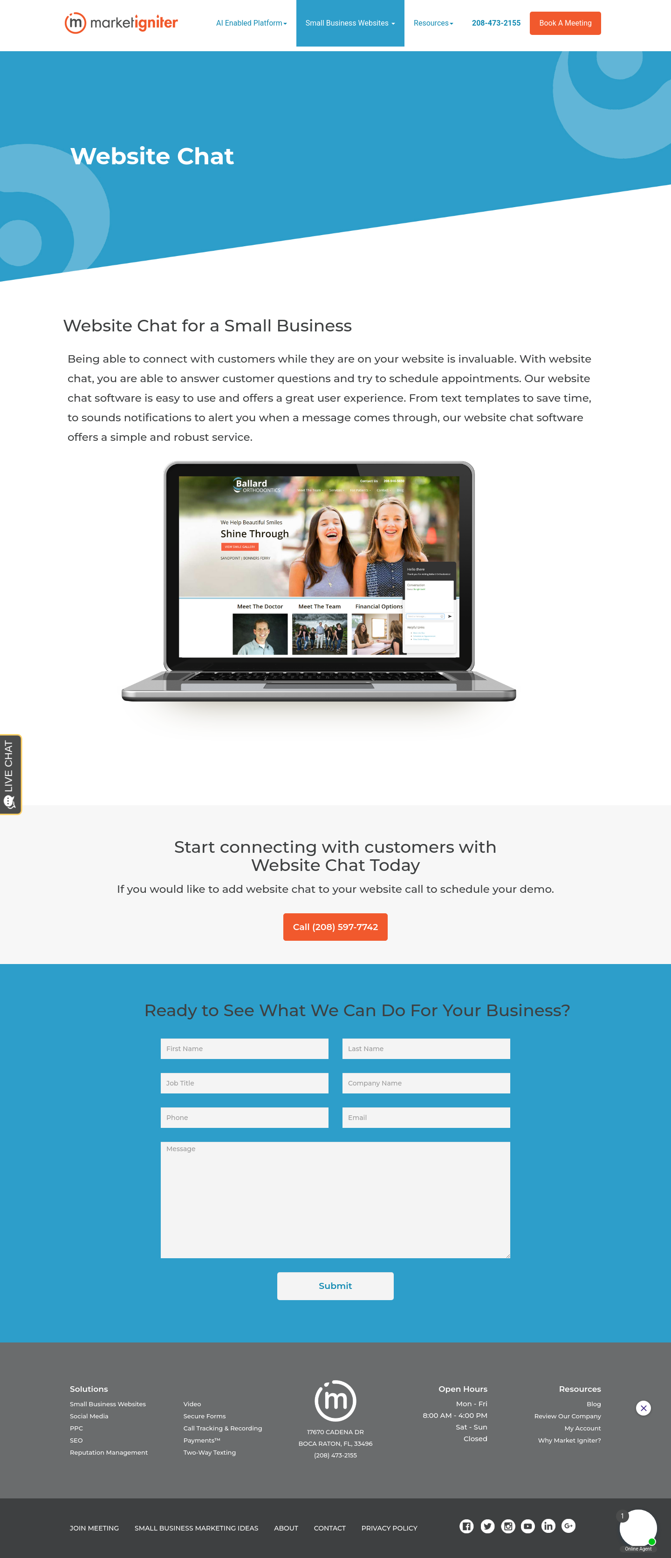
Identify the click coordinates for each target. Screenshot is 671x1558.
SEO (76, 1440)
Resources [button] (433, 23)
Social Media (89, 1416)
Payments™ (202, 1440)
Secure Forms (205, 1416)
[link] (468, 1526)
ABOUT (286, 1528)
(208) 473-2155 (335, 1455)
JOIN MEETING (94, 1528)
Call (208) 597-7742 (335, 927)
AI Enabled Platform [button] (251, 23)
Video (192, 1404)
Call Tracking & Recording (223, 1428)
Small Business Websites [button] (350, 23)
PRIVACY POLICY (390, 1528)
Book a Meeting (565, 23)
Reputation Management (109, 1452)
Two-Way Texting (210, 1452)
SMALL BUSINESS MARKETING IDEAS (196, 1528)
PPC (76, 1428)
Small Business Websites (108, 1404)
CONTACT (330, 1528)
